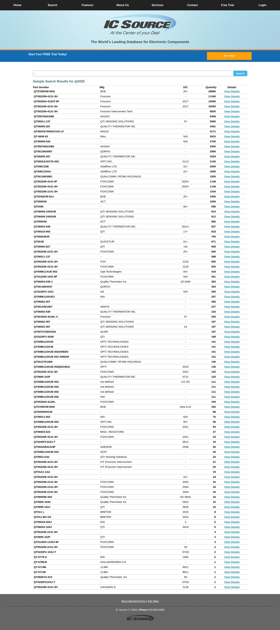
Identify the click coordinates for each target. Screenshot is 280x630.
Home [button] (17, 5)
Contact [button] (192, 5)
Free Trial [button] (227, 5)
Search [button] (52, 5)
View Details (232, 91)
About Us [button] (122, 5)
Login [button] (262, 5)
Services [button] (157, 5)
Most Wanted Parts (133, 601)
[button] (140, 24)
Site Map (153, 601)
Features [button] (88, 5)
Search (240, 73)
